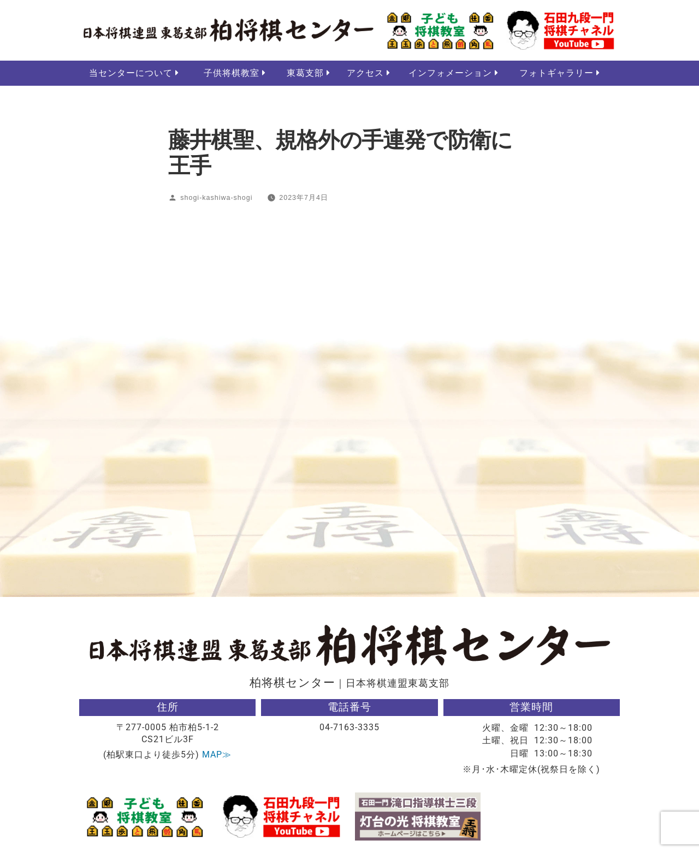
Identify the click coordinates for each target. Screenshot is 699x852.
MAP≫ (217, 755)
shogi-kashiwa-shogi (216, 198)
